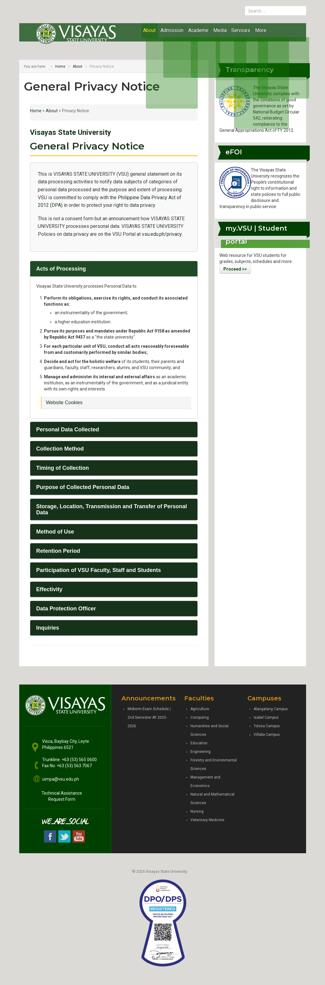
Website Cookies (64, 402)
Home (36, 110)
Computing (199, 717)
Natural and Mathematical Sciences (212, 798)
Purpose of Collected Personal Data (82, 487)
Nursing (197, 811)
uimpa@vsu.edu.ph (60, 779)
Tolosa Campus (267, 726)
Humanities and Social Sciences (209, 730)
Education (199, 743)
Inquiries (47, 628)
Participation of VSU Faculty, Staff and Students (98, 570)
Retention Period (58, 551)
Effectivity (49, 589)
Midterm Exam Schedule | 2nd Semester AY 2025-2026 (149, 717)
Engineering (200, 752)
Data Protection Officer (66, 609)
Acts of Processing (61, 269)
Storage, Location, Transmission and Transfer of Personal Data (111, 509)
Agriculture (199, 709)
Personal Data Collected (67, 429)
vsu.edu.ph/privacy (162, 234)
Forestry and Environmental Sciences (213, 764)
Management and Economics (205, 781)
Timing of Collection (62, 468)
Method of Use (55, 532)
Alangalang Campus (271, 709)
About (52, 110)
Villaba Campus (267, 734)
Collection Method (60, 449)
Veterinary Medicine (207, 820)
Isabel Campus (266, 717)
